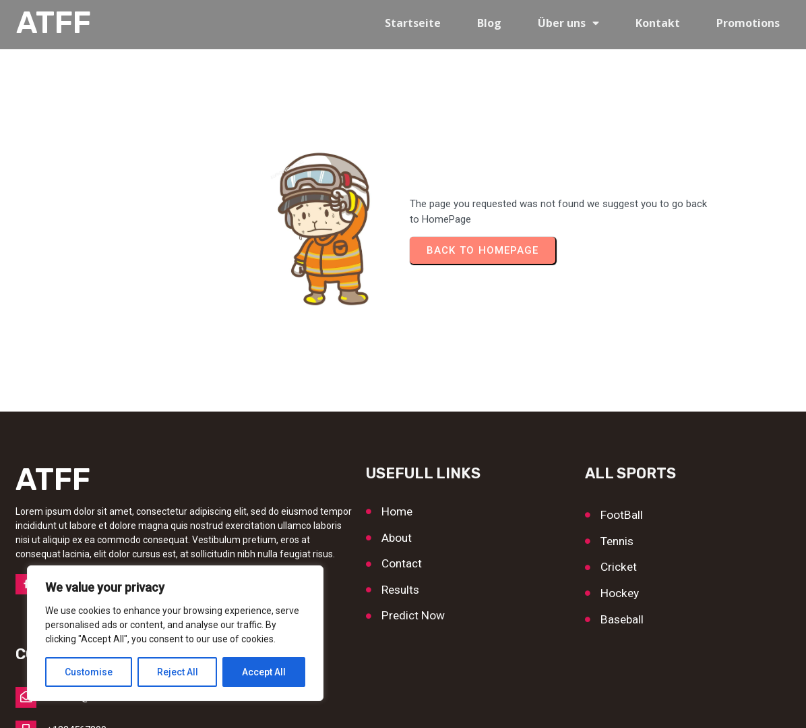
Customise (89, 672)
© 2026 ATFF (403, 705)
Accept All (264, 672)
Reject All (177, 672)
